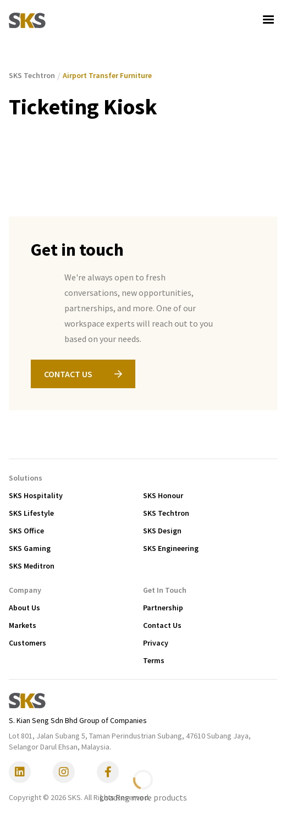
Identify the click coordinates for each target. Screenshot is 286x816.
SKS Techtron (166, 513)
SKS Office (26, 531)
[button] (268, 19)
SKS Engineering (171, 548)
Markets (22, 625)
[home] (27, 20)
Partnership (163, 608)
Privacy (155, 643)
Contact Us (162, 625)
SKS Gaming (30, 548)
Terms (153, 660)
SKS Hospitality (36, 495)
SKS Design (162, 531)
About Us (24, 608)
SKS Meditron (31, 566)
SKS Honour (163, 495)
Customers (27, 643)
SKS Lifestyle (31, 513)
